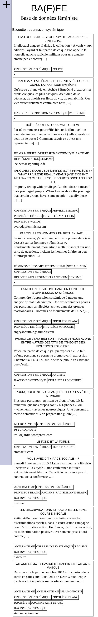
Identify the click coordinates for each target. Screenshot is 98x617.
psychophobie (25, 429)
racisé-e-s (22, 602)
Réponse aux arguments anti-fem (41, 277)
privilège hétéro (28, 216)
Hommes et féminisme (49, 266)
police (57, 69)
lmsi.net (19, 503)
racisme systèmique (30, 380)
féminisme (22, 266)
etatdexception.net (26, 613)
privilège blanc (65, 210)
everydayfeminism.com (30, 226)
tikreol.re (20, 557)
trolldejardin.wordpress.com (33, 435)
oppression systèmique (32, 69)
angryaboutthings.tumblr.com (34, 332)
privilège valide (27, 221)
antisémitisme (47, 591)
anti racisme (24, 487)
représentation (26, 158)
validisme (77, 113)
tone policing (63, 446)
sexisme (46, 158)
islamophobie (71, 591)
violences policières (64, 380)
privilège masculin (58, 216)
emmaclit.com (23, 452)
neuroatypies (25, 424)
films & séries (25, 153)
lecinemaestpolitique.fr (29, 164)
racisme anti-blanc (71, 492)
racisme (82, 153)
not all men (76, 266)
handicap (21, 113)
